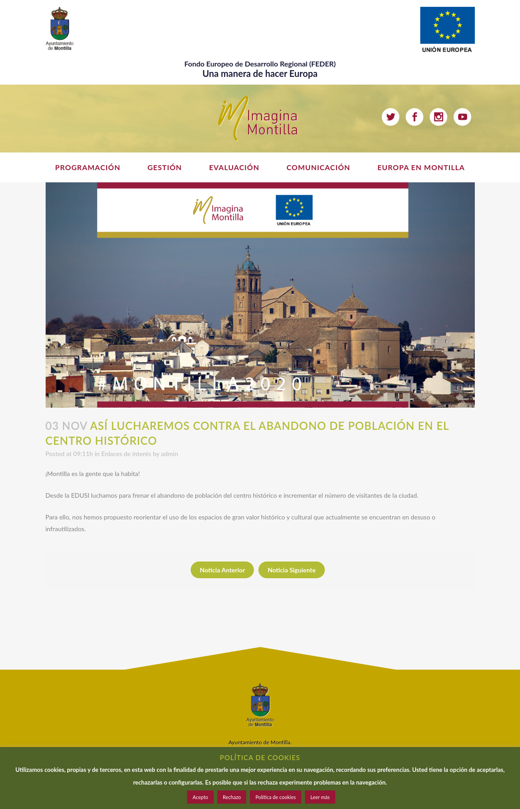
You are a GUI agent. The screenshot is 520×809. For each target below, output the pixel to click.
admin (169, 453)
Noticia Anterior (222, 570)
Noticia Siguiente (291, 570)
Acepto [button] (200, 797)
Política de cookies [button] (275, 797)
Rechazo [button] (232, 797)
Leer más (320, 797)
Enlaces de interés (126, 453)
